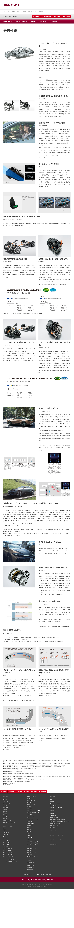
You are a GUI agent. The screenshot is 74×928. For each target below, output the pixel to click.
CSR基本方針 (53, 815)
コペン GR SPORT (31, 800)
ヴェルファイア (7, 842)
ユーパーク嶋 (6, 803)
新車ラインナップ (7, 826)
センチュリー (30, 808)
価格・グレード (8, 21)
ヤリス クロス (30, 837)
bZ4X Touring (30, 854)
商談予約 (66, 17)
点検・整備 (52, 796)
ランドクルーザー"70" (32, 845)
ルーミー (29, 847)
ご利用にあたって (54, 827)
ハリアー (29, 827)
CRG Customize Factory (9, 822)
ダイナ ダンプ (30, 814)
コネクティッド (43, 21)
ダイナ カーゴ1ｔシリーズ (33, 812)
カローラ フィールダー (8, 856)
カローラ (5, 846)
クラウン (5, 858)
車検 (51, 799)
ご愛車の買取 (30, 869)
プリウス (29, 829)
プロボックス (30, 831)
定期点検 (52, 801)
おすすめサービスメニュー (56, 807)
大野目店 (5, 801)
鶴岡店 (5, 811)
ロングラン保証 (30, 865)
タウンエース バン (31, 816)
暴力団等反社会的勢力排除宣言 (57, 819)
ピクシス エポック (31, 849)
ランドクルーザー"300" (32, 841)
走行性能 (24, 21)
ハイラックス (30, 825)
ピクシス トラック (31, 852)
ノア (28, 818)
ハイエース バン (31, 822)
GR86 (4, 831)
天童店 (5, 805)
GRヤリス (5, 835)
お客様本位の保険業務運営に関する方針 (60, 821)
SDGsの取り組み (54, 817)
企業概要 (52, 813)
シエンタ (29, 802)
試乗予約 (57, 17)
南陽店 (5, 818)
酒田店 (5, 813)
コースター (29, 798)
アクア (5, 838)
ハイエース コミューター (33, 820)
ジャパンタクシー (31, 804)
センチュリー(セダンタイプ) (33, 810)
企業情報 (52, 810)
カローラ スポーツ (7, 852)
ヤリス (28, 835)
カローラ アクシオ (7, 848)
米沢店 (5, 815)
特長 (17, 21)
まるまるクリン (30, 867)
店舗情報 (5, 796)
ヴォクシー (6, 844)
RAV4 (4, 836)
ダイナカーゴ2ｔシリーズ (33, 856)
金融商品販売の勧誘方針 (56, 823)
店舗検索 (36, 17)
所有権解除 (48, 874)
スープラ (29, 806)
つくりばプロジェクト (55, 835)
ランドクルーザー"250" (32, 843)
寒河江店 (5, 807)
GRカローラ (6, 833)
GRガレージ (53, 830)
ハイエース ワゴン (31, 823)
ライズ (28, 839)
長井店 (5, 817)
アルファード (6, 840)
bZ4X (4, 829)
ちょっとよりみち (54, 840)
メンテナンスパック (55, 803)
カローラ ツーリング (8, 854)
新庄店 (5, 809)
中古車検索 (29, 863)
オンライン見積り (46, 17)
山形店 (5, 799)
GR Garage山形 (7, 820)
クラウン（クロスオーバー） (11, 16)
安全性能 (33, 21)
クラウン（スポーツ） (32, 796)
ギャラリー (54, 21)
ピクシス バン (30, 851)
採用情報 (52, 845)
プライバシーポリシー (55, 825)
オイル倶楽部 (53, 805)
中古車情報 (29, 860)
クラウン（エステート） (9, 860)
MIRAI (28, 833)
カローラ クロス (7, 850)
